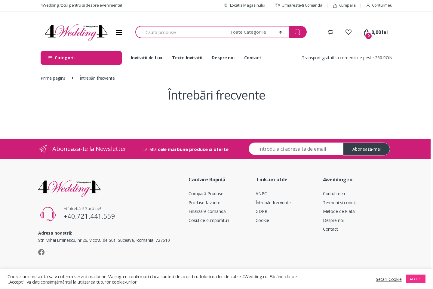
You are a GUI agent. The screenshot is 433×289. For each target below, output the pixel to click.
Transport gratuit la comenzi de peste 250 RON (347, 57)
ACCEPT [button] (416, 279)
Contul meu (379, 5)
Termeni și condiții (340, 202)
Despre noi (223, 57)
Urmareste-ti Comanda (298, 5)
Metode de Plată (339, 211)
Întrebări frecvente (273, 202)
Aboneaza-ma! (366, 149)
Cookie (262, 220)
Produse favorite (204, 202)
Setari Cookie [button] (389, 279)
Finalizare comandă (207, 211)
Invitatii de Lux (146, 57)
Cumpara (344, 5)
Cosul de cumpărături (209, 220)
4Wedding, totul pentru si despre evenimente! (81, 5)
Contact (252, 57)
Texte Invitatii (187, 57)
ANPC (261, 193)
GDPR (261, 211)
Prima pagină (53, 78)
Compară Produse (206, 193)
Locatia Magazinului (244, 5)
